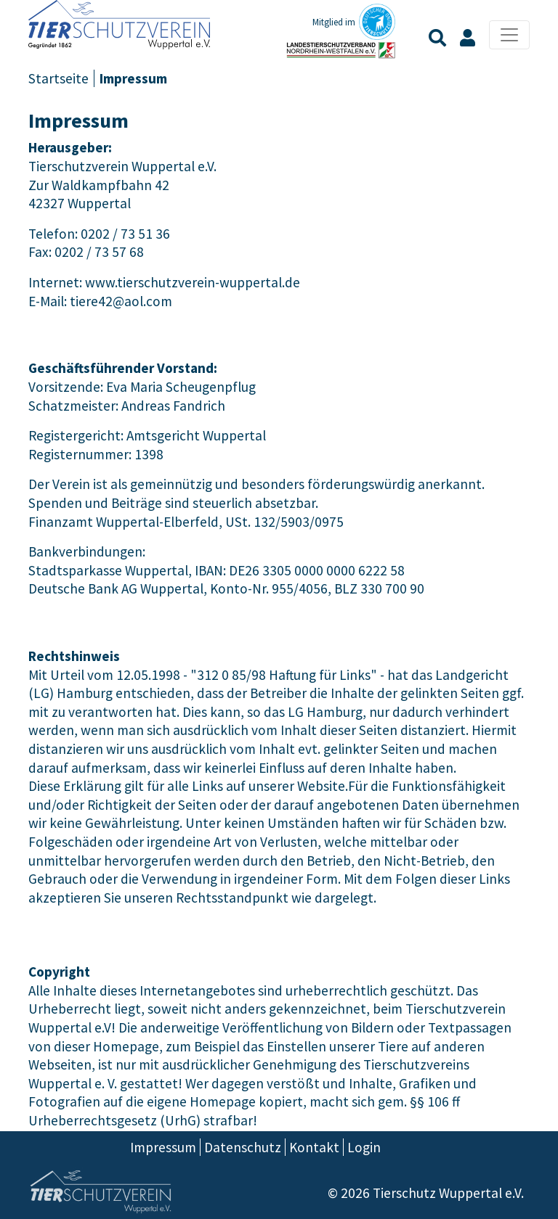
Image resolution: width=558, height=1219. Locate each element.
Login (364, 1147)
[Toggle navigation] (509, 34)
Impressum (163, 1147)
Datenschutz (242, 1147)
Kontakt (314, 1147)
